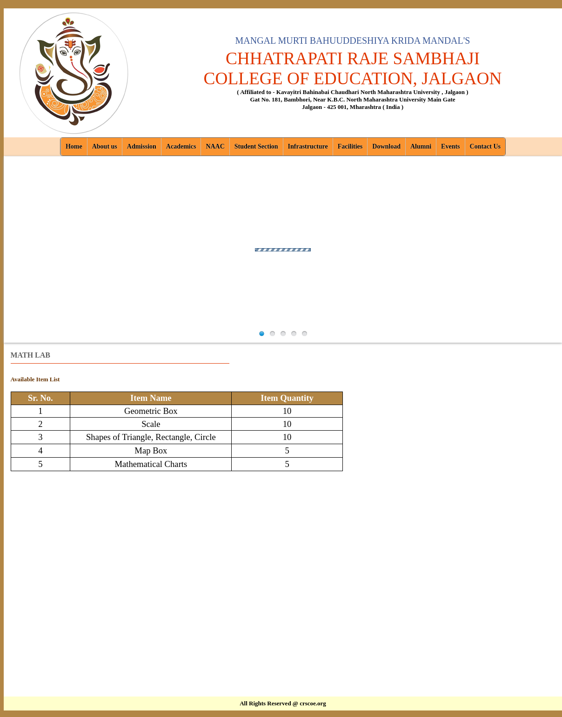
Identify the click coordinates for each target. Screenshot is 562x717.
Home (74, 146)
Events (450, 146)
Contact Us (485, 146)
